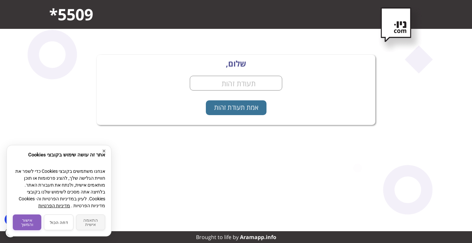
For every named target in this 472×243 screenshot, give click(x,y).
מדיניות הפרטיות (54, 205)
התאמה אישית (90, 222)
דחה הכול (59, 222)
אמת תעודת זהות (236, 107)
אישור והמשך (27, 222)
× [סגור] (104, 151)
